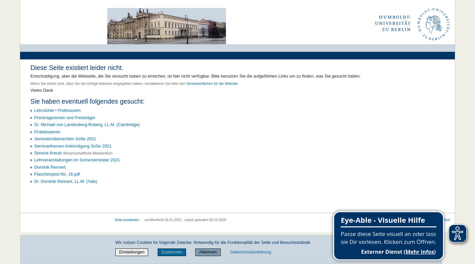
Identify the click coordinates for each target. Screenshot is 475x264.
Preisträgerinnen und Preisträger (64, 117)
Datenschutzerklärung (250, 251)
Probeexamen (47, 131)
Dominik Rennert (50, 167)
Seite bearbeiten (127, 220)
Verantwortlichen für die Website (212, 83)
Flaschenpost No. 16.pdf (57, 174)
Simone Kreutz (48, 152)
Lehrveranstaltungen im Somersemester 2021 (77, 159)
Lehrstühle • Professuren (57, 110)
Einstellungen (131, 251)
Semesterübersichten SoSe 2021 (65, 138)
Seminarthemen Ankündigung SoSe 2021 (73, 146)
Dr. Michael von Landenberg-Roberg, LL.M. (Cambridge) (87, 124)
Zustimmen (171, 251)
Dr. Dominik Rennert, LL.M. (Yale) (65, 181)
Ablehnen (208, 251)
